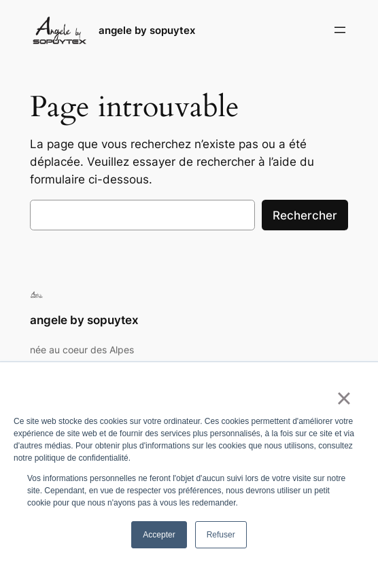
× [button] (343, 398)
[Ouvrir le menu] (340, 30)
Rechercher (305, 215)
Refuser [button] (221, 535)
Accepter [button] (159, 535)
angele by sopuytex (147, 30)
